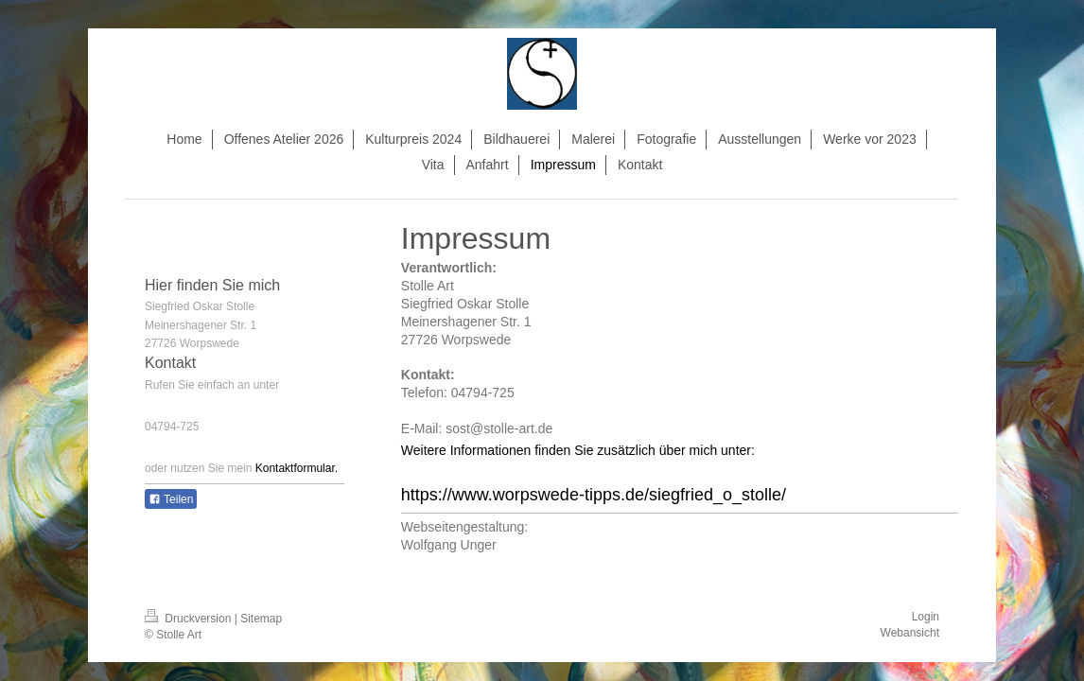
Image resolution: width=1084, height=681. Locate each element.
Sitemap (261, 618)
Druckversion (190, 618)
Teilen (171, 499)
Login (925, 616)
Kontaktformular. (296, 468)
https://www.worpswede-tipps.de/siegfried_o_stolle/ (593, 494)
